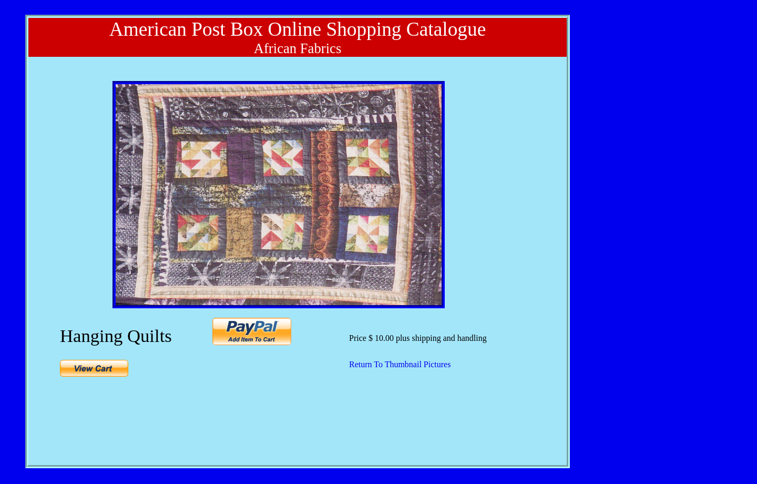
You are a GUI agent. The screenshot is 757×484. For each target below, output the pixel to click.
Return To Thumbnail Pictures (400, 364)
